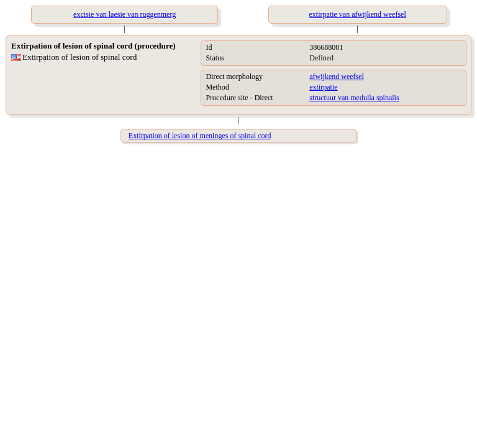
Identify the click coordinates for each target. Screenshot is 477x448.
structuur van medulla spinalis (354, 97)
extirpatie (323, 87)
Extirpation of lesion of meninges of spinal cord (200, 135)
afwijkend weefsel (336, 76)
